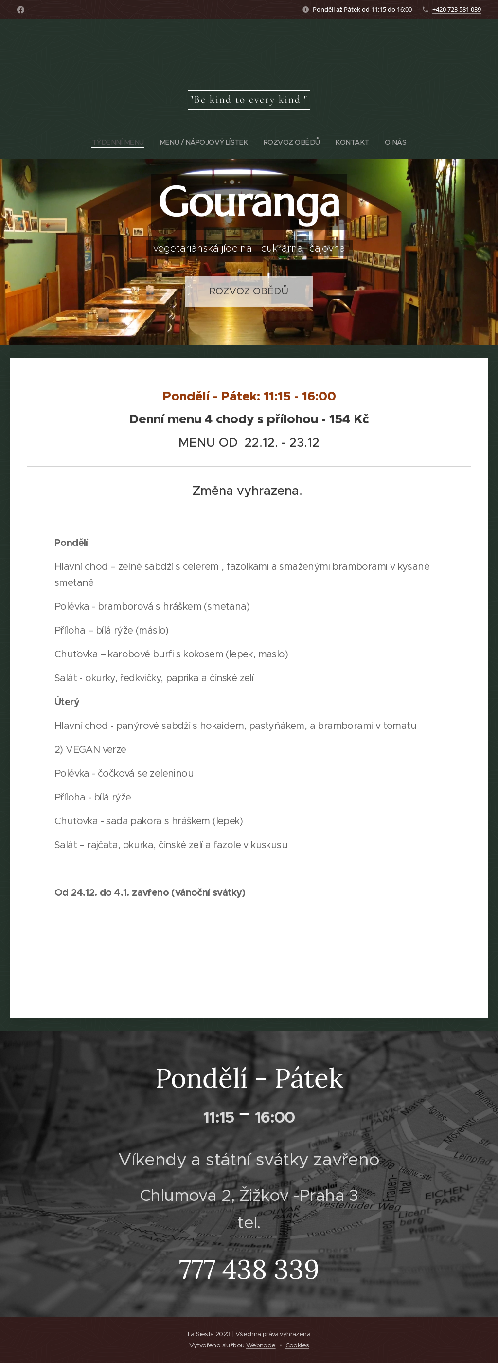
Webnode (261, 1345)
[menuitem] (116, 142)
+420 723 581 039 (456, 9)
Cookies (297, 1345)
